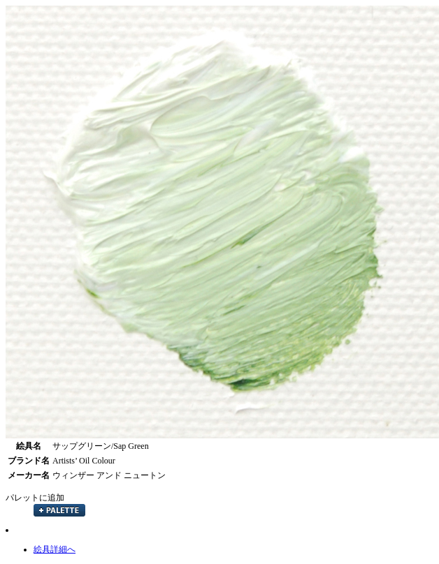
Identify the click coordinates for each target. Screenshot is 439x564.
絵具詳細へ (54, 549)
